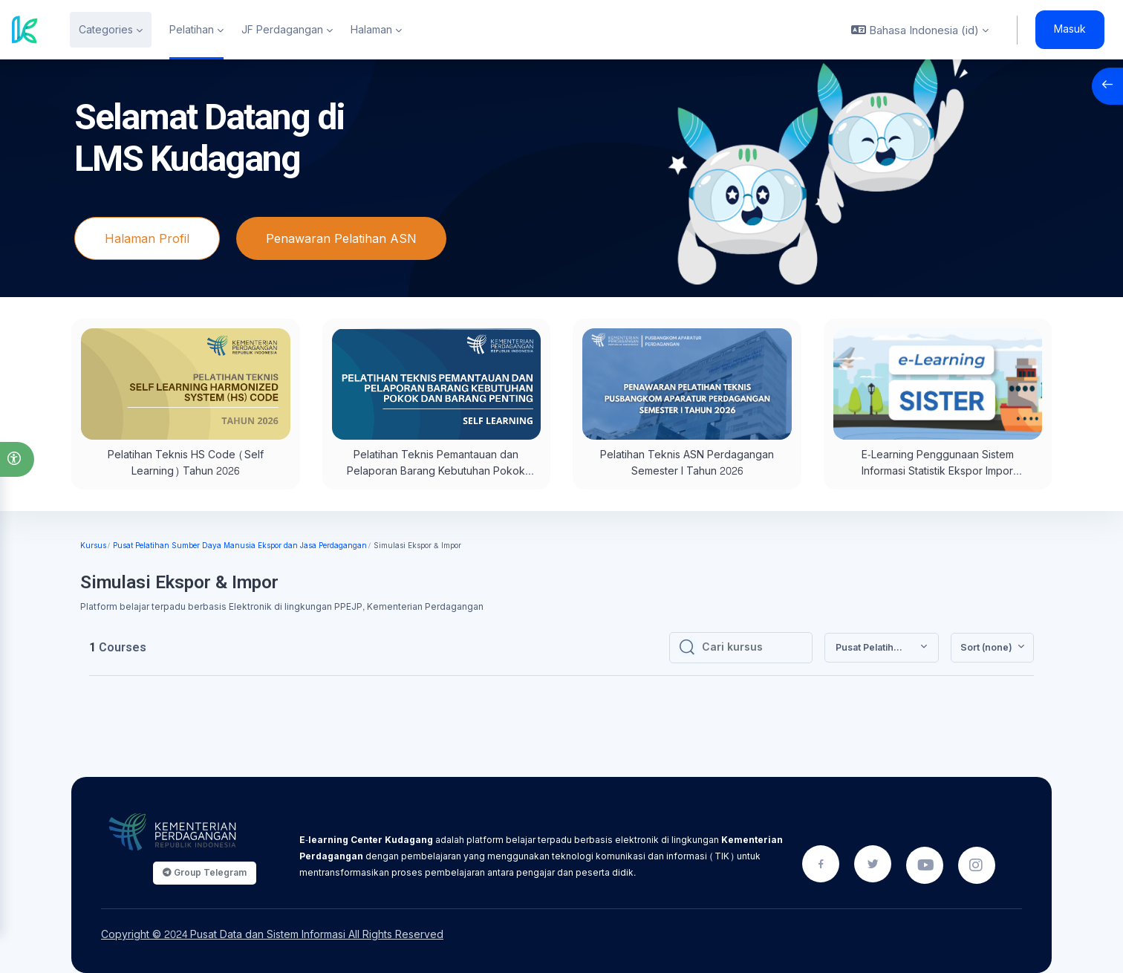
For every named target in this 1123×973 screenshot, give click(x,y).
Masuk (1070, 30)
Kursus (93, 546)
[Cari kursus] (752, 648)
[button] (17, 459)
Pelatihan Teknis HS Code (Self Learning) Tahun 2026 (186, 463)
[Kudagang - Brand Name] (25, 29)
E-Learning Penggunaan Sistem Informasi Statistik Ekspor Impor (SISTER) (938, 471)
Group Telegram (205, 872)
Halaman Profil (147, 238)
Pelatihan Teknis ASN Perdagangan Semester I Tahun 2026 (687, 463)
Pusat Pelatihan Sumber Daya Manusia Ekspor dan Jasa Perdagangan (240, 546)
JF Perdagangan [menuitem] (282, 30)
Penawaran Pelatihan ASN (341, 238)
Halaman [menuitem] (371, 30)
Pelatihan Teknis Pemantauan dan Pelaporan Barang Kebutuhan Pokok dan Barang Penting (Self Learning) (436, 471)
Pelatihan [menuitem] (191, 30)
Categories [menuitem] (106, 30)
